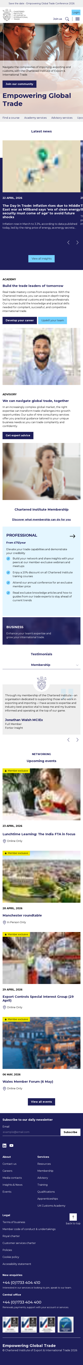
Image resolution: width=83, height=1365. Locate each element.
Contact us (9, 1163)
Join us (57, 18)
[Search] (67, 19)
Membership (45, 1170)
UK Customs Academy (51, 1205)
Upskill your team (52, 320)
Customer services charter (19, 1243)
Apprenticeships (47, 1198)
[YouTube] (11, 1145)
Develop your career (20, 320)
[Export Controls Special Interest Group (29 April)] (41, 970)
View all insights (41, 258)
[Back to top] (73, 1217)
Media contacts (12, 1177)
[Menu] (77, 19)
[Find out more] (41, 571)
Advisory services (61, 117)
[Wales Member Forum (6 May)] (41, 1054)
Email (6, 1126)
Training (42, 1184)
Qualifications (46, 1191)
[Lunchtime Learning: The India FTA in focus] (41, 805)
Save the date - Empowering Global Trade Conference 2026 (41, 3)
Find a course (11, 117)
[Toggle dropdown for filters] (41, 665)
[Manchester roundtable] (41, 887)
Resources (44, 1163)
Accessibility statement (17, 1264)
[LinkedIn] (4, 1145)
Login (76, 12)
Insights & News (12, 1184)
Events (7, 1191)
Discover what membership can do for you (41, 519)
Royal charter (11, 1236)
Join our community (19, 84)
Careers (7, 1170)
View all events (41, 1101)
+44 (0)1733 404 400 (22, 1302)
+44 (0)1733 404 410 (21, 1282)
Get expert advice (18, 435)
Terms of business (14, 1222)
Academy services (35, 117)
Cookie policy (11, 1257)
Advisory (42, 1177)
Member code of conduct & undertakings (29, 1229)
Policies (7, 1250)
